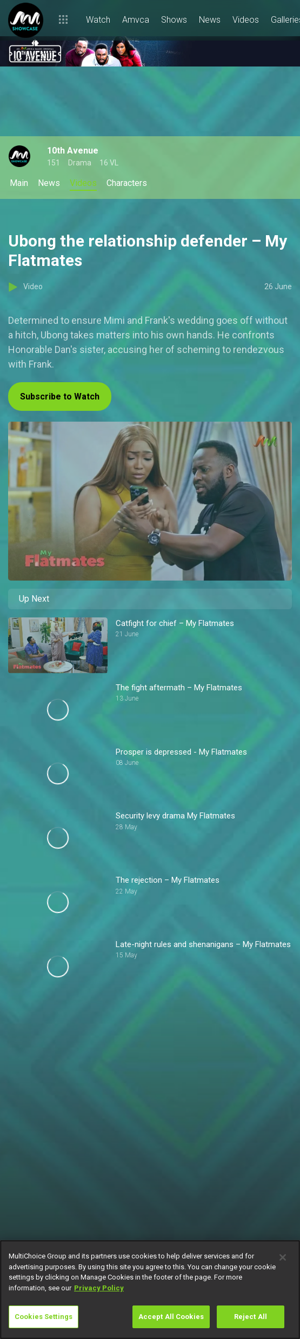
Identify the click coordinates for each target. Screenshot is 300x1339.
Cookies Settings (43, 1317)
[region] (150, 1289)
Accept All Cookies (171, 1317)
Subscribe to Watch (59, 396)
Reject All (250, 1317)
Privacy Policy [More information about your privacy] (99, 1288)
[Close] (283, 1257)
